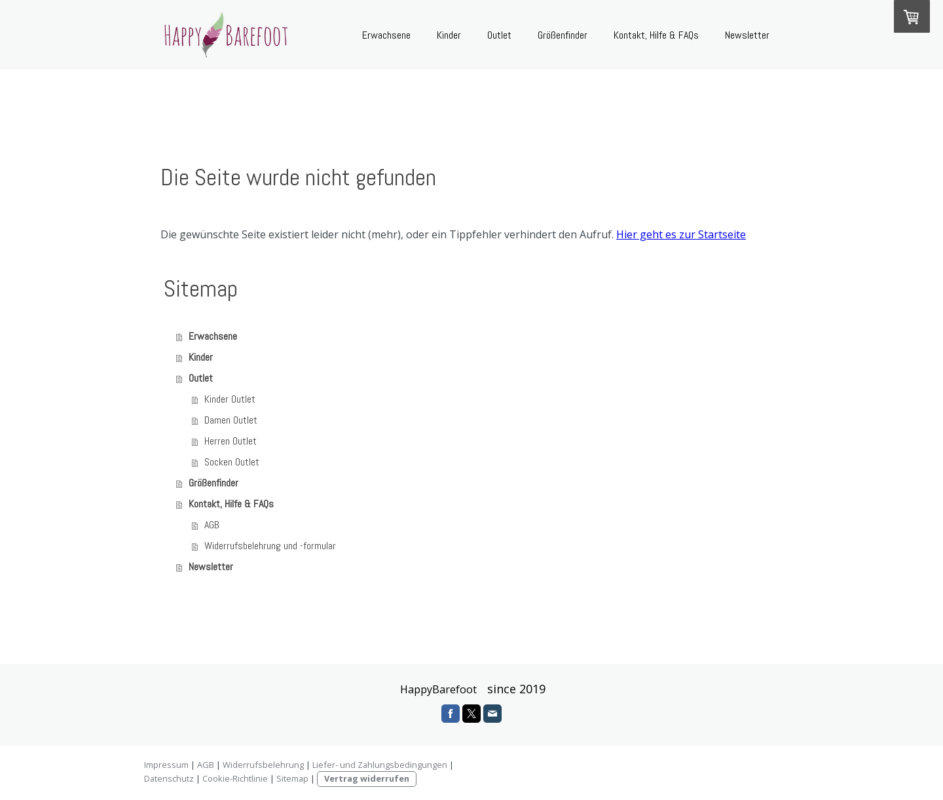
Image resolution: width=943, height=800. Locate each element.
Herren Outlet (230, 441)
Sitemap (292, 778)
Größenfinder (562, 35)
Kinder (449, 35)
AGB (211, 525)
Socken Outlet (231, 462)
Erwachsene (386, 35)
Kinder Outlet (229, 399)
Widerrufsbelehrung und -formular (270, 546)
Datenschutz (169, 778)
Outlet (499, 35)
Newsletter (747, 35)
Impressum (166, 765)
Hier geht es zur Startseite (681, 234)
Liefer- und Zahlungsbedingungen (379, 765)
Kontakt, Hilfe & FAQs (656, 35)
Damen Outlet (230, 420)
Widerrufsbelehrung (263, 765)
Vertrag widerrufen (366, 778)
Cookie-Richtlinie (235, 778)
